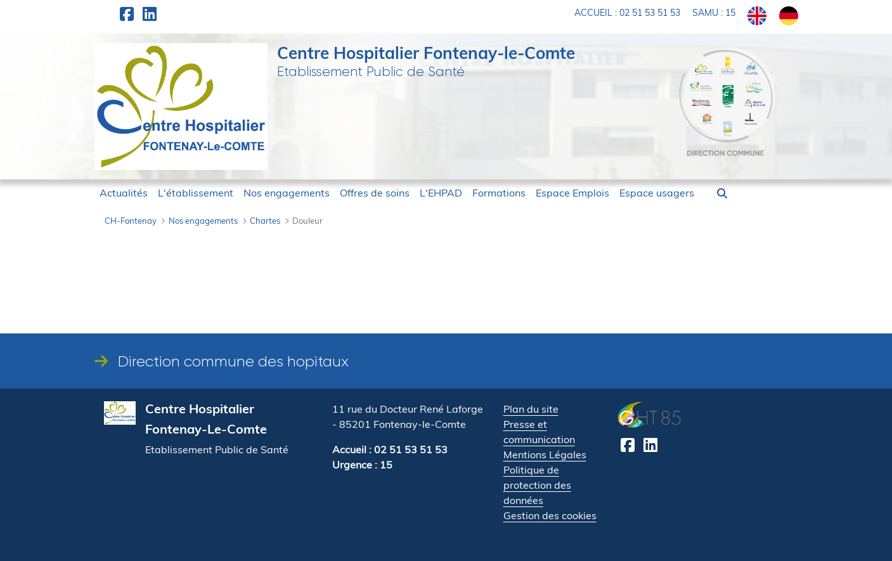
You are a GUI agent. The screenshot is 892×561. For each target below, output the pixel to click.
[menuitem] (123, 192)
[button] (722, 193)
